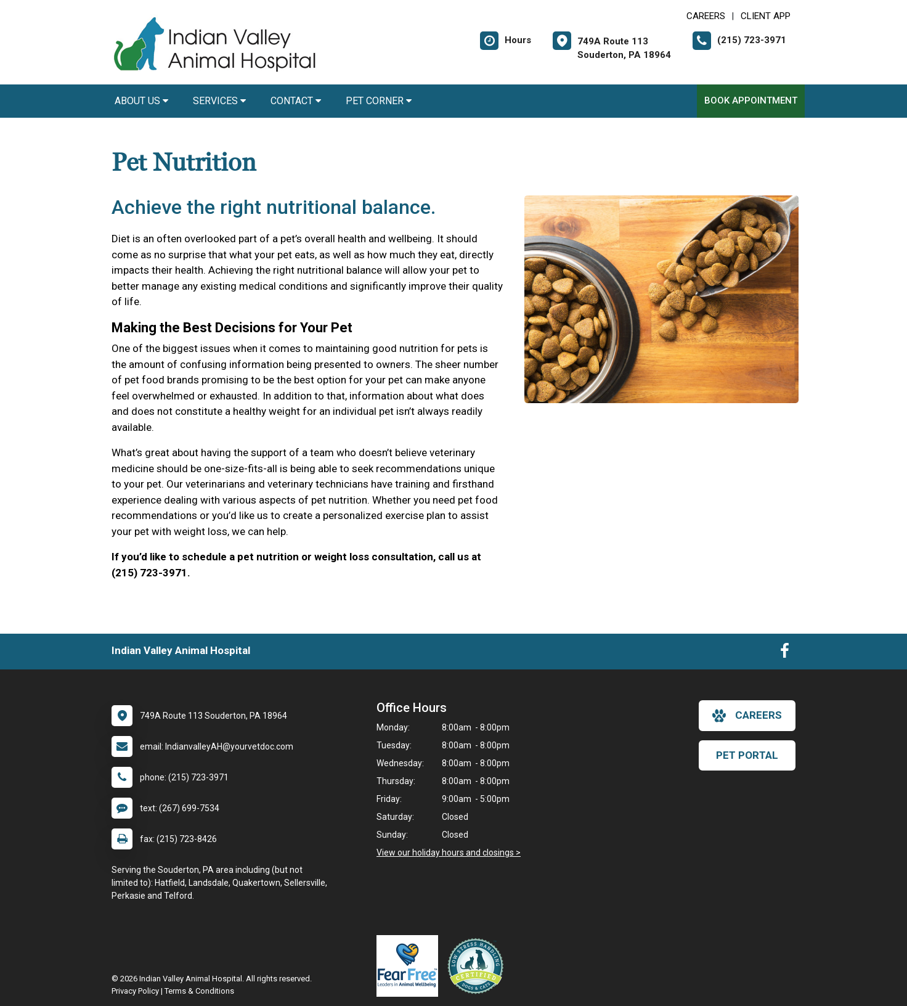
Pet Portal (747, 755)
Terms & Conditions (199, 991)
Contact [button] (295, 101)
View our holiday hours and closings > (448, 852)
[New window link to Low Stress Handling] (478, 966)
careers (747, 715)
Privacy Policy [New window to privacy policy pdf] (135, 991)
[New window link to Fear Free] (410, 966)
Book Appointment (750, 100)
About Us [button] (141, 101)
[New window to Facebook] (784, 653)
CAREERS (705, 16)
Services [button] (219, 101)
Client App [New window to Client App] (766, 16)
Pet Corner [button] (379, 101)
